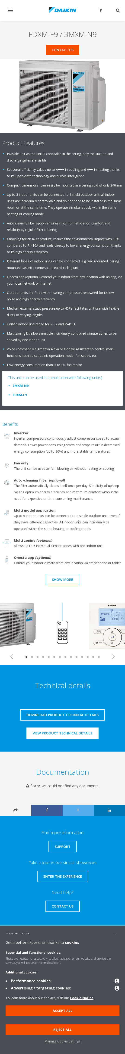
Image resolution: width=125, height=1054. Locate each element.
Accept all (62, 1010)
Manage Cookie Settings (62, 1041)
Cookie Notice (81, 998)
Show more (62, 579)
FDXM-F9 (20, 395)
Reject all (62, 1029)
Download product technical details (62, 714)
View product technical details (62, 733)
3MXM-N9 (21, 385)
